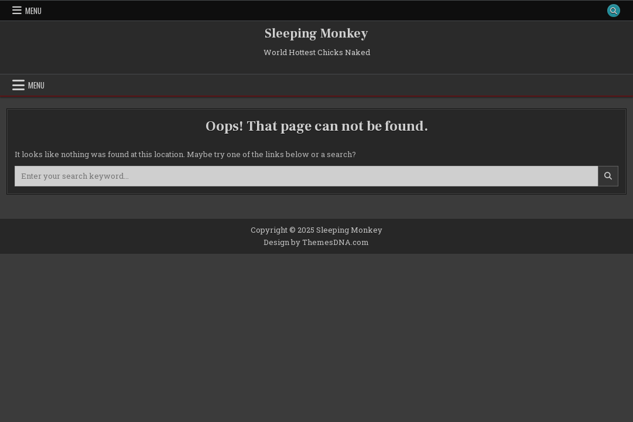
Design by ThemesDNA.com (316, 242)
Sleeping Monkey (316, 33)
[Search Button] (613, 10)
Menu (33, 10)
